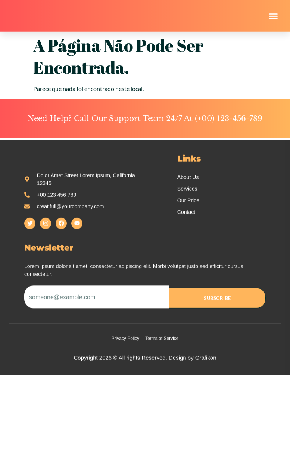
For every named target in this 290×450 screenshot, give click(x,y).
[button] (273, 18)
